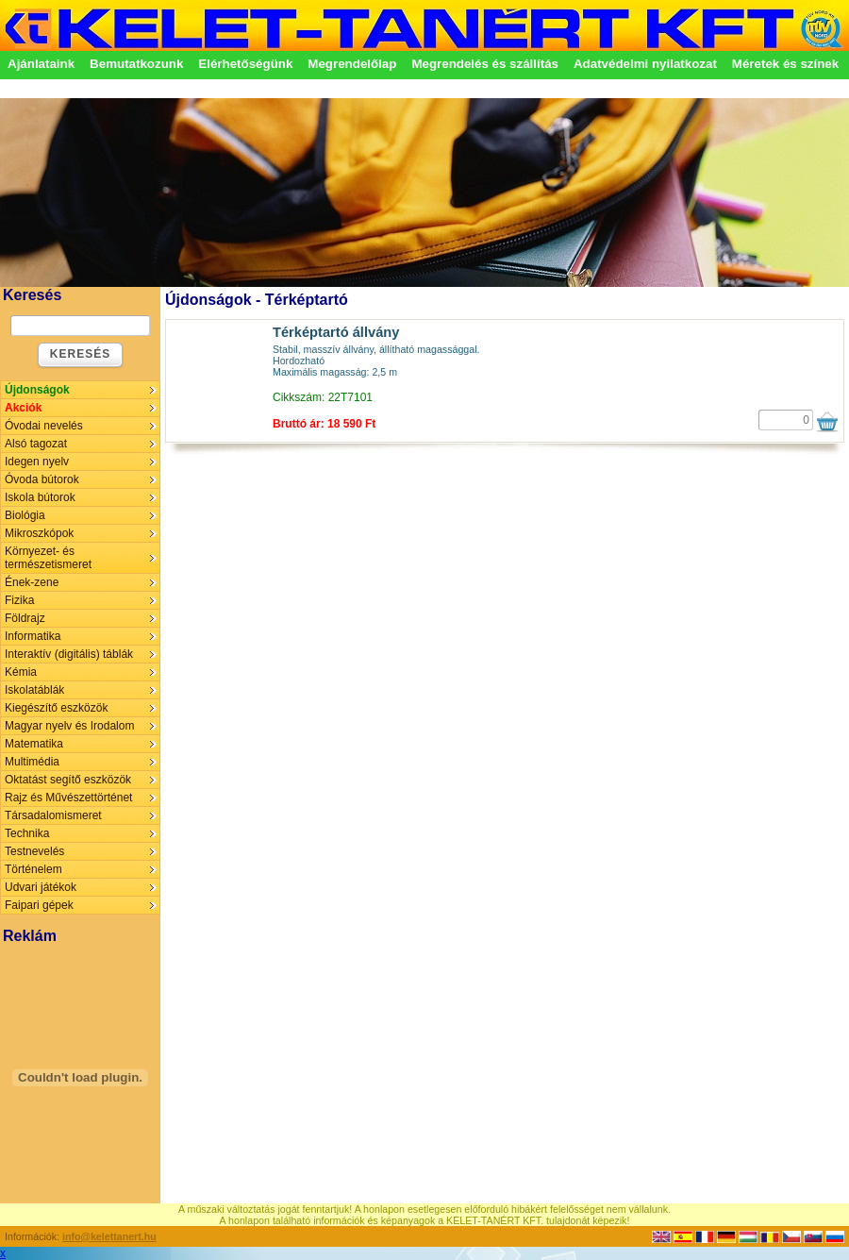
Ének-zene (31, 582)
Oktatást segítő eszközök (68, 779)
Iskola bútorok (40, 497)
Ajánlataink (41, 64)
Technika (27, 833)
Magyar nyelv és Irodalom (69, 725)
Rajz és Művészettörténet (68, 797)
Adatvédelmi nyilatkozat (645, 64)
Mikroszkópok (39, 533)
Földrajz (25, 618)
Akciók (23, 407)
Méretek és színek (785, 64)
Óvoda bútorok (42, 479)
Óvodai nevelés (44, 425)
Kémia (21, 672)
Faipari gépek (39, 905)
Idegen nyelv (37, 461)
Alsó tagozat (36, 443)
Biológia (25, 515)
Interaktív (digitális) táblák (69, 654)
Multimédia (32, 761)
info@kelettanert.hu (109, 1236)
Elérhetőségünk (245, 64)
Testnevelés (34, 851)
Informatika (32, 636)
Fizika (19, 600)
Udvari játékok (40, 887)
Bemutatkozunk (136, 64)
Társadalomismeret (53, 815)
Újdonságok (37, 389)
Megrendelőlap (352, 64)
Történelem (33, 869)
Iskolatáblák (34, 690)
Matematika (34, 743)
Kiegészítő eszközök (56, 707)
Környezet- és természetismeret (48, 558)
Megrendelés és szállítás (484, 64)
